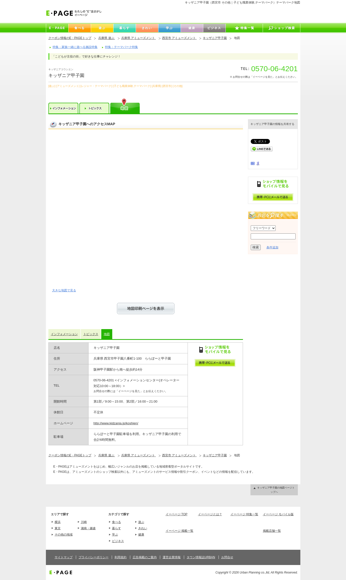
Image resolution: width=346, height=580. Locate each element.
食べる (116, 522)
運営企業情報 (172, 557)
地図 (107, 334)
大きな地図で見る (64, 290)
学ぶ (115, 534)
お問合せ (227, 557)
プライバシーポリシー (94, 557)
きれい (142, 528)
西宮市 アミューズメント (179, 38)
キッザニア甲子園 (215, 38)
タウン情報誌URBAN (201, 557)
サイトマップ (64, 557)
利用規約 (120, 557)
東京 (58, 528)
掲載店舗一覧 (272, 531)
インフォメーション (64, 334)
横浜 (58, 522)
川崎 (84, 522)
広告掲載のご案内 (145, 557)
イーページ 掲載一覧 (179, 531)
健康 (141, 534)
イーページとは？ (210, 514)
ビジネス (118, 541)
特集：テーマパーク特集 (121, 47)
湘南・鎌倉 (88, 528)
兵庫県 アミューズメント (138, 38)
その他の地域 (64, 534)
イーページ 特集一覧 (244, 514)
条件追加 (272, 247)
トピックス (90, 334)
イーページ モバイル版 (278, 514)
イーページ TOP (177, 514)
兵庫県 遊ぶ (106, 38)
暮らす (116, 528)
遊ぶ (141, 522)
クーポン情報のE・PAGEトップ (69, 38)
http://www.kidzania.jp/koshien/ (116, 423)
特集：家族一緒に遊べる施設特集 (75, 47)
